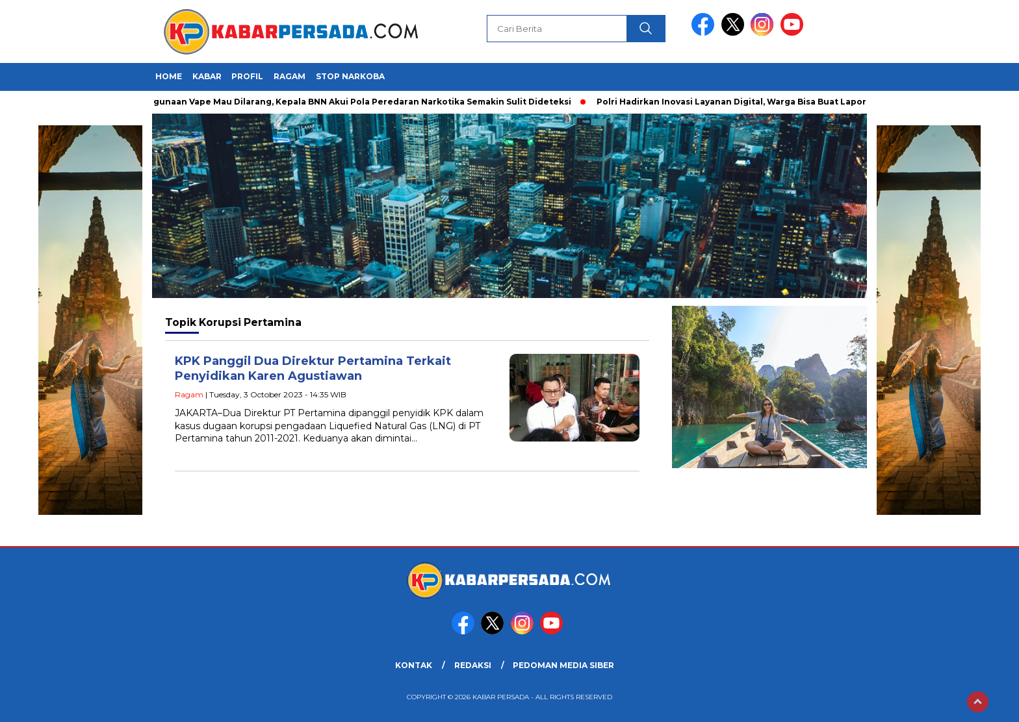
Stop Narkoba (350, 76)
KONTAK (413, 665)
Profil (247, 76)
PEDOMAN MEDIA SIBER (563, 665)
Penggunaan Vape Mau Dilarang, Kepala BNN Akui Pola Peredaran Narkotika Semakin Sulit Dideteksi (353, 101)
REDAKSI (472, 665)
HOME (168, 76)
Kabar (207, 76)
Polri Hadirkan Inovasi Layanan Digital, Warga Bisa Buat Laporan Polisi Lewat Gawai (781, 101)
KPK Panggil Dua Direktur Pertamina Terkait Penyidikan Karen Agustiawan (313, 368)
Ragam (289, 76)
